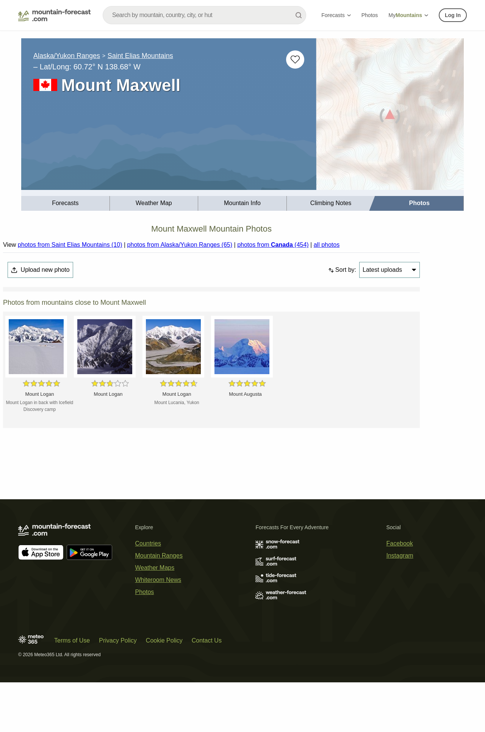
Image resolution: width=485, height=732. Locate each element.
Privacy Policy (118, 640)
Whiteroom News (158, 580)
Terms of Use (72, 640)
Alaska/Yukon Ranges (66, 56)
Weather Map (154, 203)
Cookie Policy (164, 640)
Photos (369, 15)
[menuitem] (65, 203)
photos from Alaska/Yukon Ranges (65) (180, 244)
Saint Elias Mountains (140, 56)
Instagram (399, 555)
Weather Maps (154, 567)
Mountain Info (242, 203)
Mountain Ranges (158, 555)
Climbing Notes (330, 203)
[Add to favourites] (295, 59)
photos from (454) (273, 244)
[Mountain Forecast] (54, 15)
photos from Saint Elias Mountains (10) (70, 244)
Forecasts (335, 15)
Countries (148, 543)
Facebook (399, 543)
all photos (327, 244)
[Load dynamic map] (390, 117)
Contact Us (207, 640)
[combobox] (204, 15)
